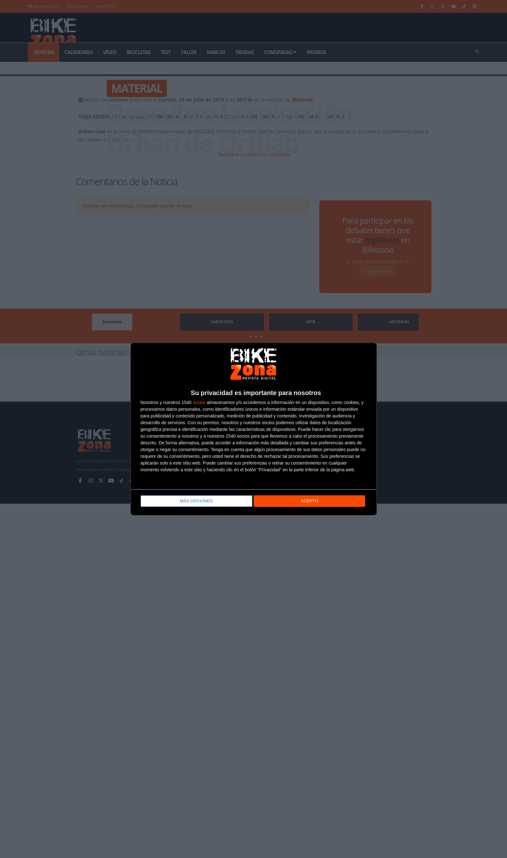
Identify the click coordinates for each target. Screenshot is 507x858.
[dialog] (253, 429)
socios (199, 403)
